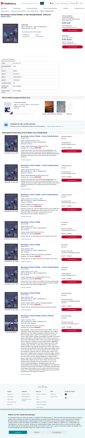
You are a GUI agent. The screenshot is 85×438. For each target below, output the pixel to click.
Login (57, 3)
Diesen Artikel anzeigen (67, 20)
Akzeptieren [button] (18, 432)
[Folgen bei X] (66, 398)
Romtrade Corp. (30, 277)
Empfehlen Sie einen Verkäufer (26, 400)
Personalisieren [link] (56, 432)
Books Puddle (30, 232)
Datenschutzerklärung (41, 402)
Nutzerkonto (64, 3)
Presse (37, 396)
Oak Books (29, 325)
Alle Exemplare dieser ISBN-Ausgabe (31, 31)
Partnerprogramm (26, 396)
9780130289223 (35, 104)
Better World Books (31, 146)
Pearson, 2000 (21, 106)
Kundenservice (53, 396)
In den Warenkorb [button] (72, 30)
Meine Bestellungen (11, 402)
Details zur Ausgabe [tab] (8, 59)
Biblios (28, 254)
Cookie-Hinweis (39, 407)
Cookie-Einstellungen (65, 424)
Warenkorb (9, 404)
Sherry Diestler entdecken (55, 126)
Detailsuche (4, 8)
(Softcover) (59, 113)
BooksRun (29, 204)
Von (28, 35)
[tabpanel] (30, 78)
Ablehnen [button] (36, 432)
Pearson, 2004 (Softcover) (49, 113)
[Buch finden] (42, 3)
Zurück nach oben (42, 387)
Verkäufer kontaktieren (26, 159)
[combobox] (30, 3)
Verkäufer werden (79, 8)
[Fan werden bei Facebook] (66, 394)
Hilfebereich (53, 394)
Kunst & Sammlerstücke (50, 8)
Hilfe (81, 3)
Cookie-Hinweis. (50, 426)
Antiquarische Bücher (32, 8)
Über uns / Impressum (41, 394)
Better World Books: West (33, 175)
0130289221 (22, 104)
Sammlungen (16, 8)
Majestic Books (30, 303)
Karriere (38, 399)
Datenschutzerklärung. (46, 427)
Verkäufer (65, 8)
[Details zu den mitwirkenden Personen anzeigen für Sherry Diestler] (6, 16)
